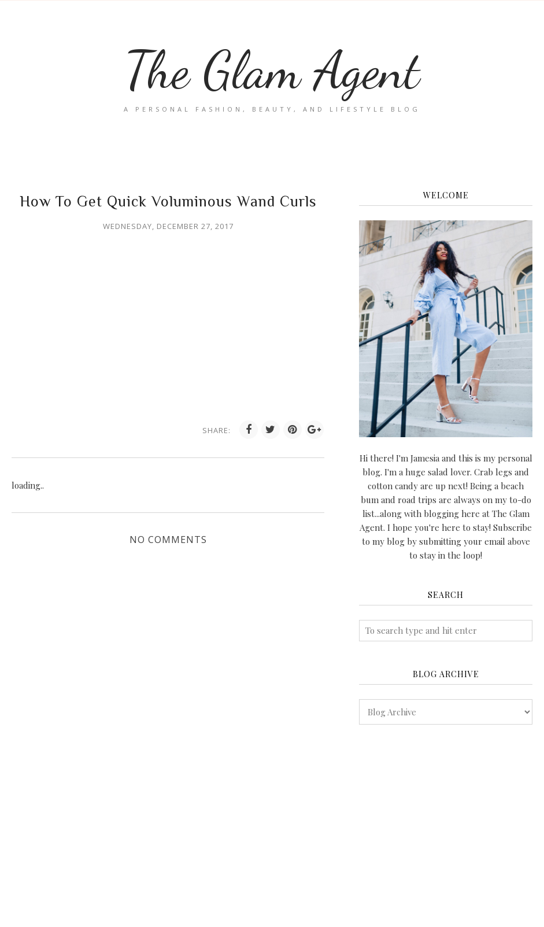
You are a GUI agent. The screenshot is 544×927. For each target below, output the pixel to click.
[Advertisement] (445, 826)
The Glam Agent (272, 70)
